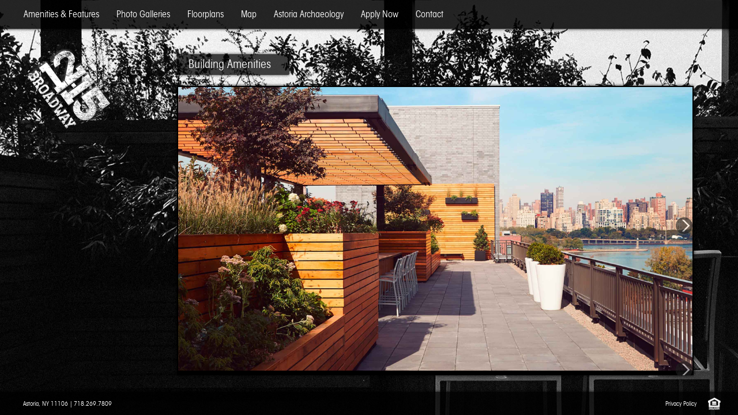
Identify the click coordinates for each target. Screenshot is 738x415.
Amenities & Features (61, 14)
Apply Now (379, 14)
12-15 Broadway (67, 89)
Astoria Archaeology (309, 14)
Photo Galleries (143, 14)
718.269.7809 (93, 403)
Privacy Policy (680, 403)
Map (249, 14)
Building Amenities (230, 64)
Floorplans (205, 14)
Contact (429, 14)
